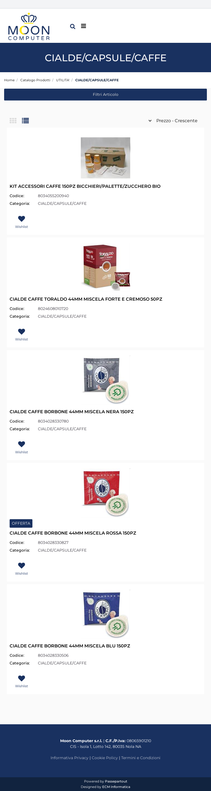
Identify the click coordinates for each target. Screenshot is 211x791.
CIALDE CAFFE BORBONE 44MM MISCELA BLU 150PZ (70, 646)
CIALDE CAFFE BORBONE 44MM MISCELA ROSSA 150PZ (73, 533)
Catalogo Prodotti (35, 80)
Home (9, 80)
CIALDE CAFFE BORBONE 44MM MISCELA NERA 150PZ (72, 411)
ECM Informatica (116, 787)
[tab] (16, 121)
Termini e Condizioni (140, 757)
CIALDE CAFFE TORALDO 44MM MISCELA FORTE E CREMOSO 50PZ (86, 299)
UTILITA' (63, 80)
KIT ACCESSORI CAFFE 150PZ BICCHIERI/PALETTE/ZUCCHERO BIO (85, 186)
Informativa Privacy (69, 757)
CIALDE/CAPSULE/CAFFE (97, 80)
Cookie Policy (105, 757)
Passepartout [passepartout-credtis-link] (116, 781)
